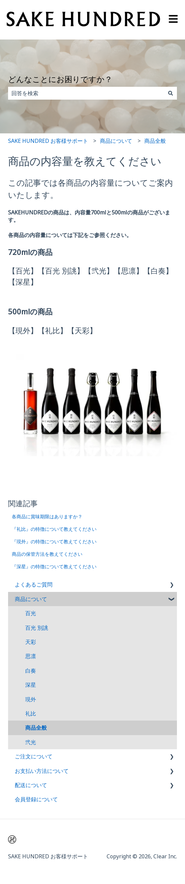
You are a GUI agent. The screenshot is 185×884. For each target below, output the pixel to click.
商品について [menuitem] (31, 599)
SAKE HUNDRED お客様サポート (48, 141)
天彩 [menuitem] (30, 642)
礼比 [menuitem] (30, 713)
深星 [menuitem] (30, 684)
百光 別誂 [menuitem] (36, 627)
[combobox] (86, 93)
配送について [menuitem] (31, 785)
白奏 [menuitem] (30, 670)
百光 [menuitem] (30, 613)
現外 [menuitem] (30, 699)
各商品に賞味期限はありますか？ (47, 516)
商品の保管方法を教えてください (47, 554)
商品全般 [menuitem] (36, 727)
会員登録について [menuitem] (36, 799)
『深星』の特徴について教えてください (54, 566)
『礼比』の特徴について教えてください (54, 529)
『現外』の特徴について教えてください (54, 541)
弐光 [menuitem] (30, 742)
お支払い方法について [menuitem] (42, 771)
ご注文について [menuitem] (33, 756)
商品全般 (155, 141)
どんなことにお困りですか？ (60, 79)
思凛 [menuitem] (30, 656)
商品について (116, 141)
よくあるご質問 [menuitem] (33, 584)
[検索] (170, 93)
